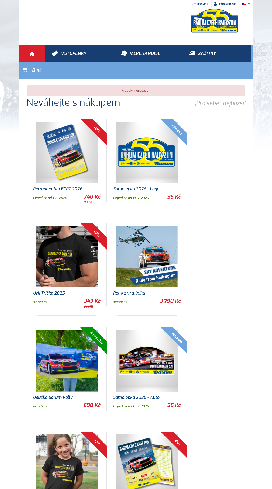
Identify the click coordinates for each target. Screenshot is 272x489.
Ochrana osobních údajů (81, 461)
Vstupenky (183, 437)
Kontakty (156, 461)
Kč (230, 53)
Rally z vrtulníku (49, 277)
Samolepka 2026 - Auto (202, 277)
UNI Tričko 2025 (194, 172)
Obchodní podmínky (38, 461)
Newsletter (181, 461)
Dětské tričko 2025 (52, 381)
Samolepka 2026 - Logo (129, 172)
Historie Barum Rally (124, 461)
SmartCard (199, 4)
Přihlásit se (227, 4)
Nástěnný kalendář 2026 (203, 381)
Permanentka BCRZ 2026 (57, 172)
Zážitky (85, 437)
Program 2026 (120, 381)
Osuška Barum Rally (125, 277)
